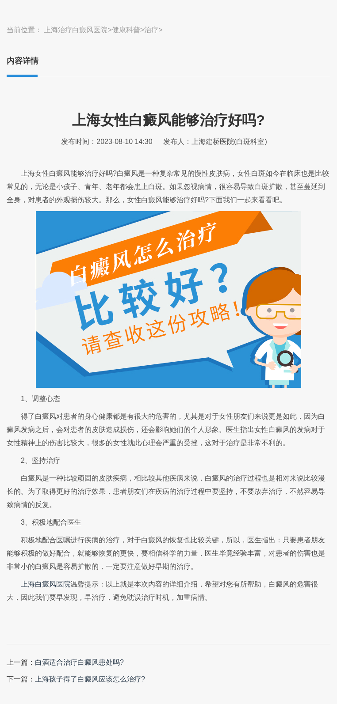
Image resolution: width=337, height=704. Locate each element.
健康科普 (126, 30)
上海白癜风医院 (45, 584)
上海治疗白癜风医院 (75, 30)
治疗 (151, 30)
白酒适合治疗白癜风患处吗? (79, 662)
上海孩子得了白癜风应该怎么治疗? (90, 679)
